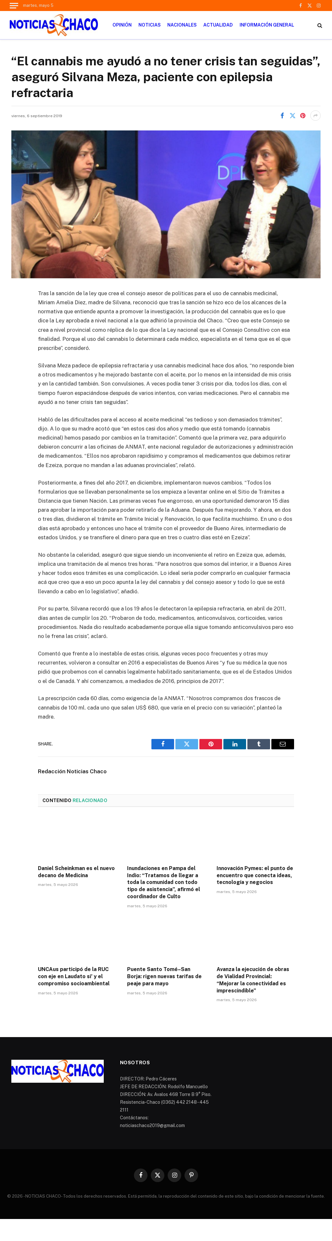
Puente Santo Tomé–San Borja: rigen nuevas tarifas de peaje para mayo (164, 976)
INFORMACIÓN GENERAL (267, 25)
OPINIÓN (122, 25)
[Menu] (14, 5)
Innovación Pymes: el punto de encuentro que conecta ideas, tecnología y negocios (255, 875)
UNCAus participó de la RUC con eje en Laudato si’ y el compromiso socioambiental (74, 976)
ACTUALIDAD (218, 25)
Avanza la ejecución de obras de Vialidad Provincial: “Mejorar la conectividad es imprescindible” (253, 979)
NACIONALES (182, 25)
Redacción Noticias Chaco (72, 771)
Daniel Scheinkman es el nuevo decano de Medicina (76, 871)
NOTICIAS (149, 25)
